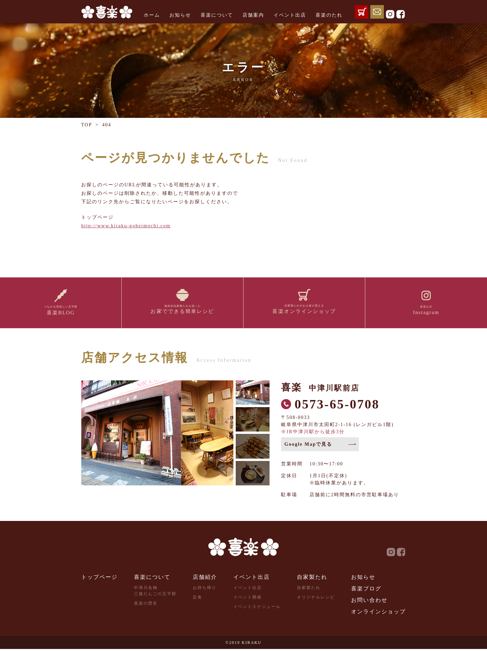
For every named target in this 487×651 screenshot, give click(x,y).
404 (106, 124)
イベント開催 (247, 599)
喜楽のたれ (329, 15)
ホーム (152, 15)
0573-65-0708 (337, 406)
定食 (197, 599)
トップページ (99, 579)
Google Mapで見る (308, 446)
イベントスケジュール (257, 608)
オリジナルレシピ (316, 599)
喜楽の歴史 (146, 605)
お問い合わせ (369, 602)
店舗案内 (253, 15)
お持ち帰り (204, 589)
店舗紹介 (205, 579)
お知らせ (180, 15)
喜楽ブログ (366, 590)
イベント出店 (290, 15)
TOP (86, 124)
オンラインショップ (378, 613)
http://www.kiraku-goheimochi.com (126, 225)
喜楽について (217, 15)
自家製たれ (312, 579)
